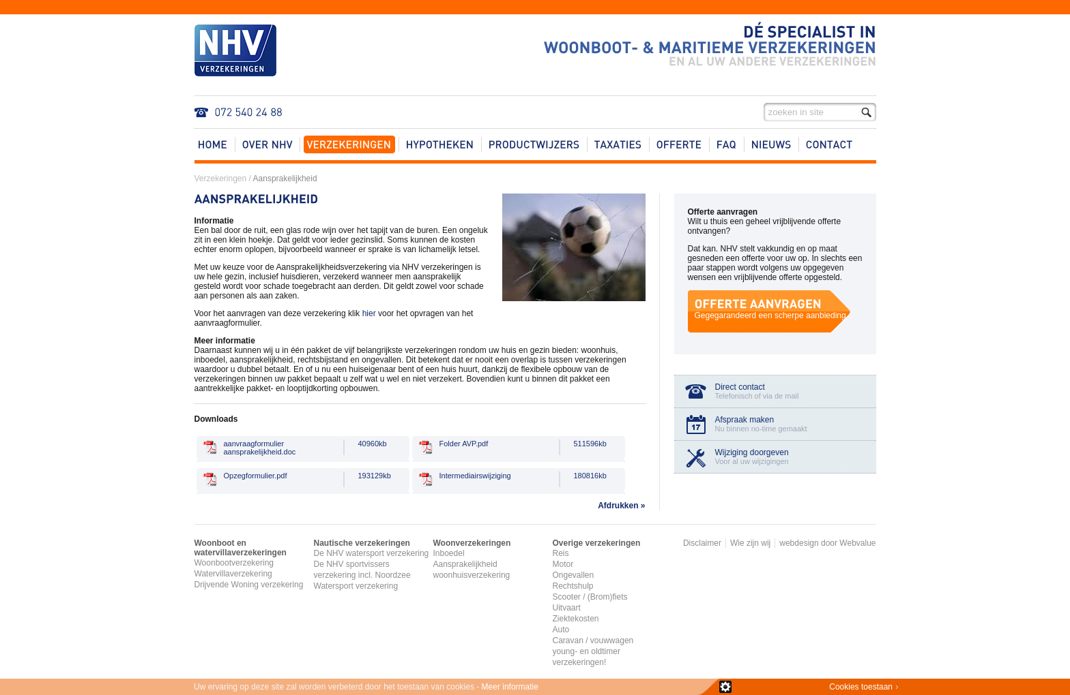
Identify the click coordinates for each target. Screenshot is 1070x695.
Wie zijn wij (750, 543)
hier (369, 313)
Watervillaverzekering (233, 573)
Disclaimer (702, 543)
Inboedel (449, 553)
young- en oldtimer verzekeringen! (586, 657)
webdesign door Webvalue (827, 543)
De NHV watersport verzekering (371, 553)
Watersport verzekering (356, 586)
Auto (561, 629)
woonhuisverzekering (471, 575)
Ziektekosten (576, 618)
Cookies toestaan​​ (861, 687)
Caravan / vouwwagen (593, 640)
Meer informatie (510, 687)
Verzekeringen (220, 178)
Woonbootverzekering (234, 563)
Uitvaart (567, 608)
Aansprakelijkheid (285, 178)
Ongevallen (573, 575)
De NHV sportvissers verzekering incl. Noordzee (362, 569)
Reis (561, 553)
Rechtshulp (573, 586)
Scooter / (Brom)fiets (590, 597)
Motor (563, 564)
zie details (725, 687)
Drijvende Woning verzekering (249, 584)
